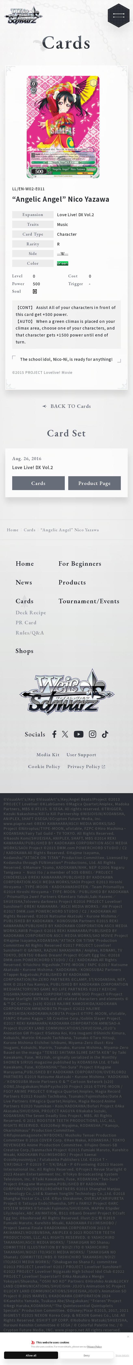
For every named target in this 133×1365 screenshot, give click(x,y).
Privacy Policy (94, 1346)
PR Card (26, 622)
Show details (122, 1355)
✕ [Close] (128, 1336)
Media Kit (48, 754)
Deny (87, 1355)
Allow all (31, 1355)
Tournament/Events (89, 601)
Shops (25, 650)
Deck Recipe (30, 612)
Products (72, 582)
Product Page (94, 483)
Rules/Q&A (30, 632)
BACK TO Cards (71, 406)
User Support (81, 754)
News (24, 582)
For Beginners (79, 563)
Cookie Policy (44, 766)
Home (12, 529)
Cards (38, 483)
